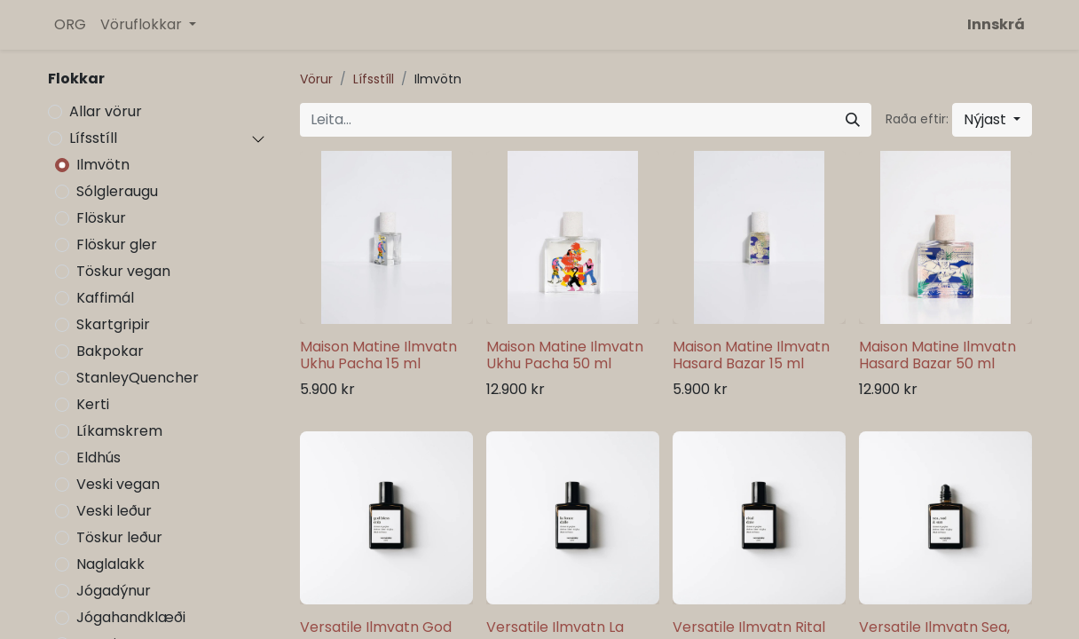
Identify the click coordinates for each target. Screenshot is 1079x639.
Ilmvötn (103, 164)
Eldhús (98, 457)
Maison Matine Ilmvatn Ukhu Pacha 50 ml (564, 355)
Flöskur (101, 218)
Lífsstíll (93, 138)
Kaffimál (105, 298)
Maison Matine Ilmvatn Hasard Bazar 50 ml (937, 355)
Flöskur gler (116, 244)
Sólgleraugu (117, 191)
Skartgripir (113, 324)
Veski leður (114, 511)
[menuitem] (70, 25)
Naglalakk (110, 564)
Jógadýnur (113, 590)
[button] (992, 120)
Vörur (316, 79)
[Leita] (852, 120)
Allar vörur (105, 111)
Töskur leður (119, 537)
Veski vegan (118, 484)
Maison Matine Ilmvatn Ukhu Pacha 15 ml (378, 355)
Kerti (92, 404)
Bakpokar (110, 351)
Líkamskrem (119, 431)
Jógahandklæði (130, 617)
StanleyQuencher (137, 377)
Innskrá (996, 24)
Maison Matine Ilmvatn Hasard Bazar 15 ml (751, 355)
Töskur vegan (123, 271)
